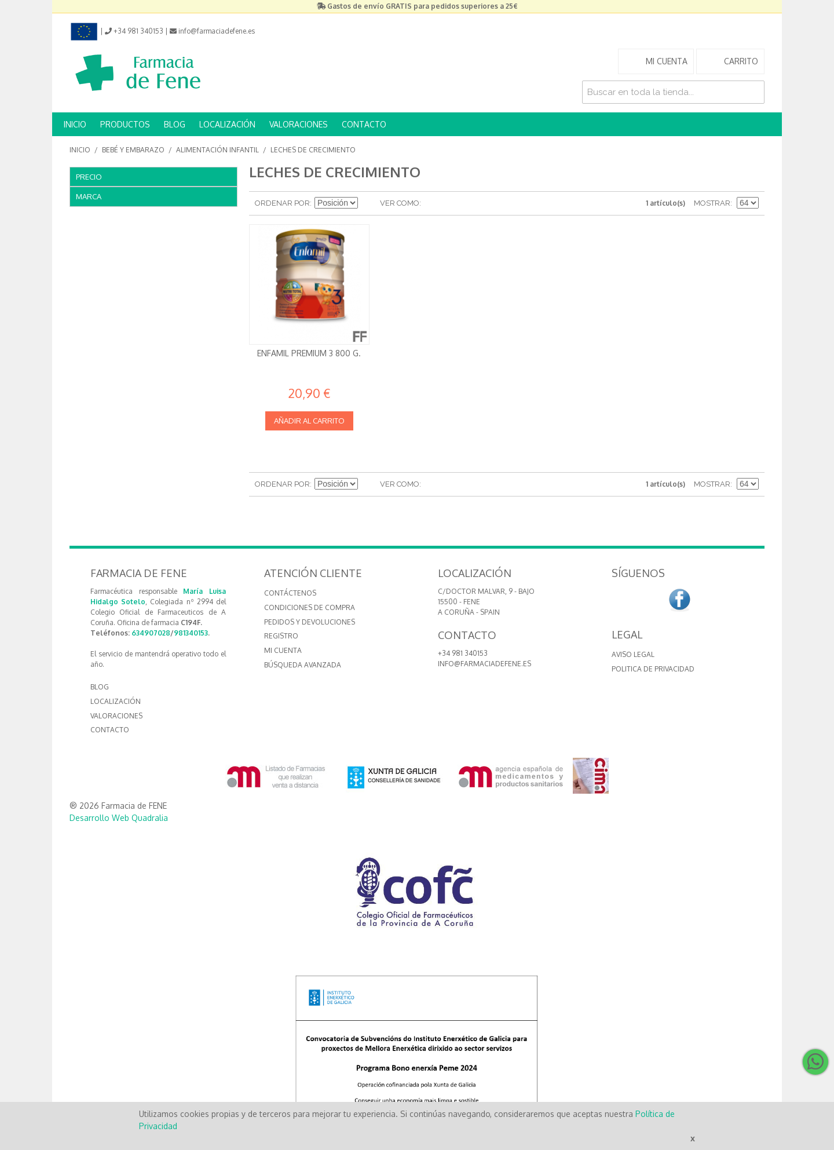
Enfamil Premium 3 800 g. (309, 353)
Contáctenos (290, 593)
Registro (281, 635)
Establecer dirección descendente (368, 203)
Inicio (80, 149)
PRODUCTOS (125, 124)
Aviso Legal (633, 654)
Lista (453, 203)
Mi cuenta (283, 650)
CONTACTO (364, 124)
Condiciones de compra (309, 607)
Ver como (399, 203)
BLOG (174, 124)
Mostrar (712, 203)
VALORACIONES (298, 124)
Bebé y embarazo (133, 149)
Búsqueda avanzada (302, 664)
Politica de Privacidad (653, 669)
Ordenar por (282, 203)
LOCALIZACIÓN (227, 124)
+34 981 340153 (463, 653)
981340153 (191, 633)
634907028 (150, 633)
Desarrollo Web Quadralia (119, 818)
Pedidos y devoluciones (309, 622)
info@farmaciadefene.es (484, 663)
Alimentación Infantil (217, 149)
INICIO (75, 124)
